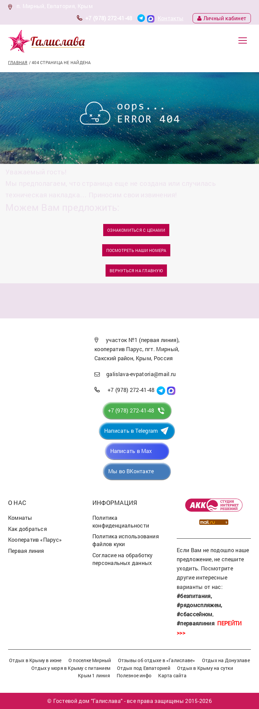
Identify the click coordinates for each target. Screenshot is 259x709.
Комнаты (20, 517)
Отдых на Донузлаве (226, 660)
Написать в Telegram (131, 430)
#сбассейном (194, 614)
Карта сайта (172, 675)
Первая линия (26, 550)
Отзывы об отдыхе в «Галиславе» (156, 660)
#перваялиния (195, 623)
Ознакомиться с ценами (136, 230)
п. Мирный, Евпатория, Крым (55, 5)
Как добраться (27, 528)
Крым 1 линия (94, 675)
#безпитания (194, 595)
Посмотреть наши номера (136, 250)
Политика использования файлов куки (125, 540)
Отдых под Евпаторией (143, 668)
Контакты (171, 18)
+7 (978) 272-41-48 (109, 18)
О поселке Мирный (89, 660)
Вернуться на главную (136, 270)
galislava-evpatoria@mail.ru (141, 373)
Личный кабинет (221, 18)
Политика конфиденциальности (120, 521)
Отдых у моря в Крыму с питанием (70, 668)
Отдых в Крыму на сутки (205, 668)
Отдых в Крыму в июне (35, 660)
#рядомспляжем (199, 604)
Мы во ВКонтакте (131, 471)
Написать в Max (131, 450)
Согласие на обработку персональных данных (122, 558)
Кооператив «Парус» (35, 539)
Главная (18, 62)
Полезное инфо (134, 675)
